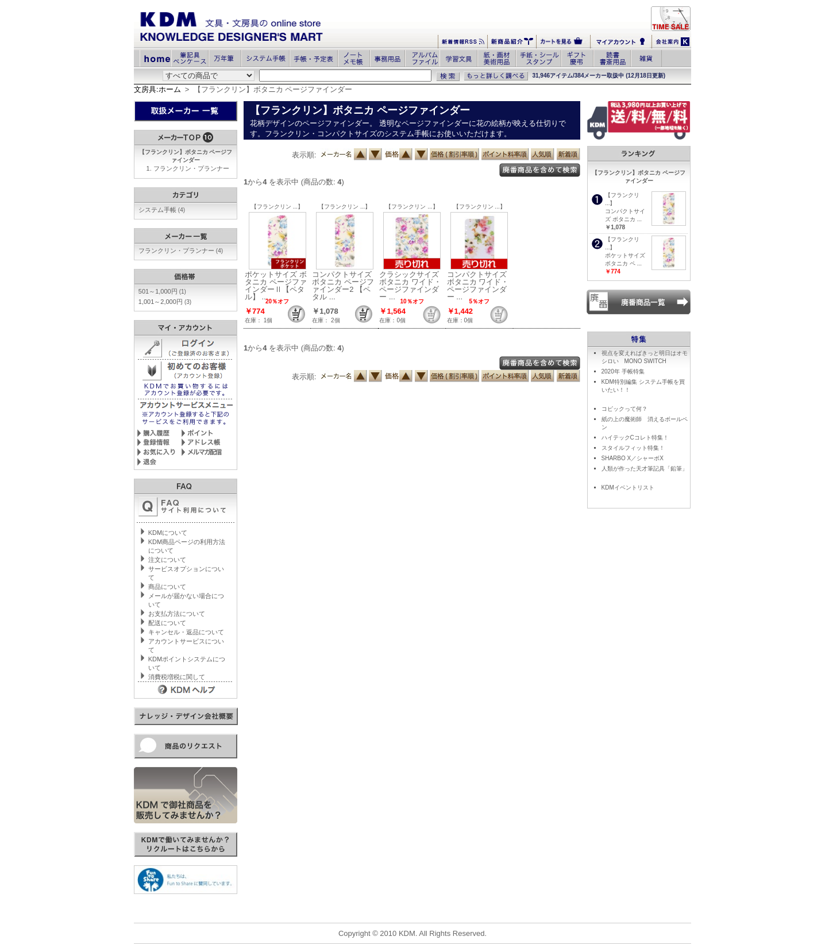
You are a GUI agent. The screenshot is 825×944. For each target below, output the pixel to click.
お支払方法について (176, 613)
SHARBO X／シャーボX (633, 458)
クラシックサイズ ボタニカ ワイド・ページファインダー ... (410, 285)
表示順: (304, 155)
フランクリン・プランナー (191, 168)
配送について (167, 622)
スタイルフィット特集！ (633, 448)
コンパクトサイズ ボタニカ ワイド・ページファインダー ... (478, 285)
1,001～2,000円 (164, 301)
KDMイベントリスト (628, 487)
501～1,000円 (162, 291)
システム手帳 (161, 209)
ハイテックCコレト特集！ (635, 437)
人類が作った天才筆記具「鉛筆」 (645, 468)
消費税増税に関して (176, 676)
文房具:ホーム (157, 89)
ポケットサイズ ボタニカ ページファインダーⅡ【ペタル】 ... (276, 285)
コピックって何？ (624, 409)
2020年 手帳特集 (623, 371)
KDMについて (167, 532)
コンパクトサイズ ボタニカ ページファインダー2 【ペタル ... (343, 285)
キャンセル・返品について (186, 632)
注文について (167, 559)
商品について (167, 586)
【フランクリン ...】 (277, 206)
